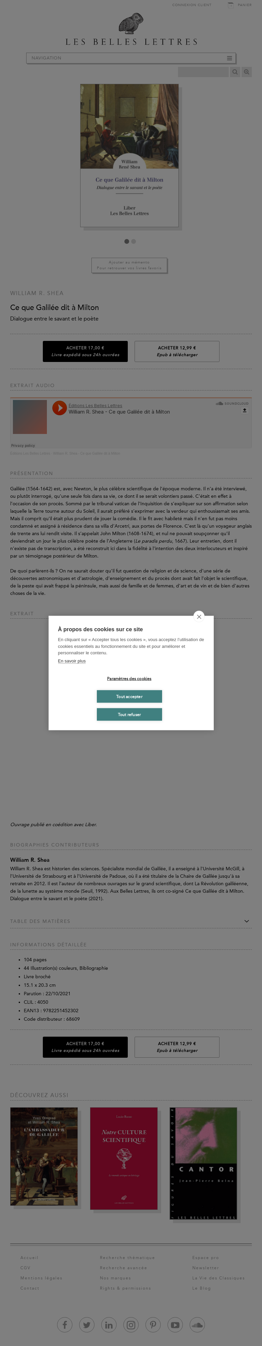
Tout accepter (129, 696)
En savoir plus (72, 660)
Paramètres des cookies (129, 678)
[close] (199, 616)
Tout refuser (129, 714)
